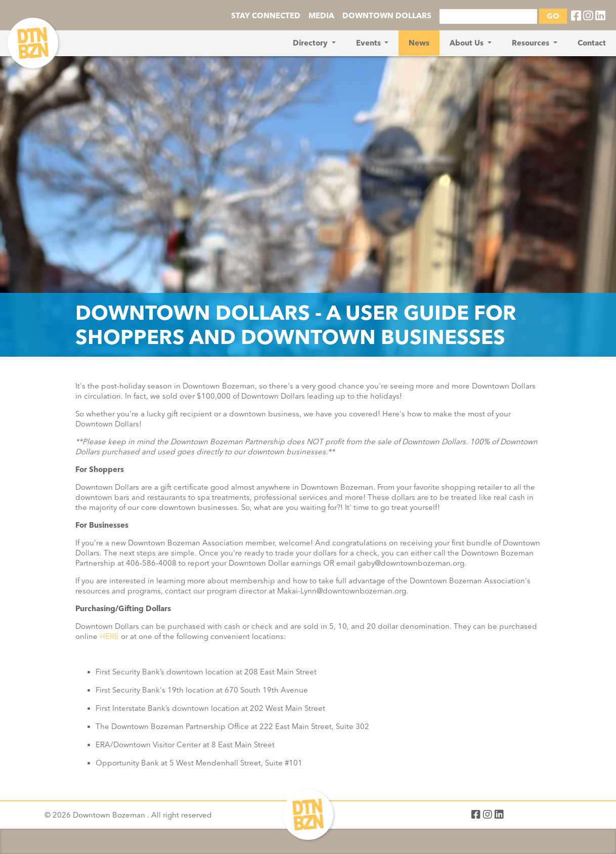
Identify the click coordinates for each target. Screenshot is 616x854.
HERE (109, 636)
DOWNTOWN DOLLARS (386, 15)
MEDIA (321, 15)
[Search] (488, 16)
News (419, 43)
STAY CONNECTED (265, 15)
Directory (311, 43)
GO (553, 16)
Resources (531, 43)
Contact (592, 43)
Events (369, 43)
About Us (468, 43)
